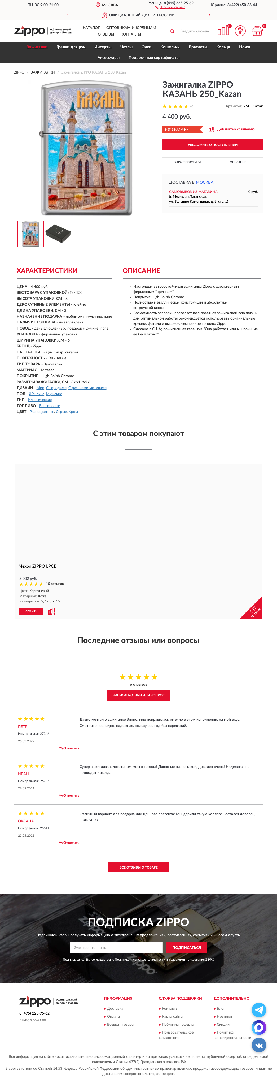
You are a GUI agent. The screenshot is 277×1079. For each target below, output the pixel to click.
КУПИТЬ (31, 611)
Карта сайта (172, 1016)
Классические (40, 400)
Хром (73, 412)
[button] (170, 6)
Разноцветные (42, 412)
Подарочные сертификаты (154, 58)
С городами (56, 388)
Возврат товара (120, 1024)
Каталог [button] (91, 28)
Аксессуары (109, 58)
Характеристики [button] (187, 162)
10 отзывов (55, 584)
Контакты (131, 34)
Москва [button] (204, 182)
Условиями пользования (187, 959)
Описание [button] (238, 162)
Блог (221, 1008)
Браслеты (198, 47)
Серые (61, 412)
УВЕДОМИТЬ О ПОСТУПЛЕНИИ (213, 144)
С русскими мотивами (87, 388)
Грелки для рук (70, 47)
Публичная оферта (178, 1024)
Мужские (54, 394)
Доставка (115, 1008)
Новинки (224, 1016)
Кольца (223, 47)
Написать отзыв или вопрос (139, 695)
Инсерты (102, 47)
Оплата (113, 1016)
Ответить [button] (69, 748)
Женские (36, 394)
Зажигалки (37, 47)
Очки (146, 47)
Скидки (223, 1024)
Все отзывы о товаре (139, 867)
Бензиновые (49, 406)
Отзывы (106, 34)
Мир (40, 388)
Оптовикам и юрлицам (131, 28)
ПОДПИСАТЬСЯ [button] (186, 947)
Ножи (244, 47)
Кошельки (170, 47)
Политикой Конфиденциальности (140, 959)
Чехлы (126, 47)
